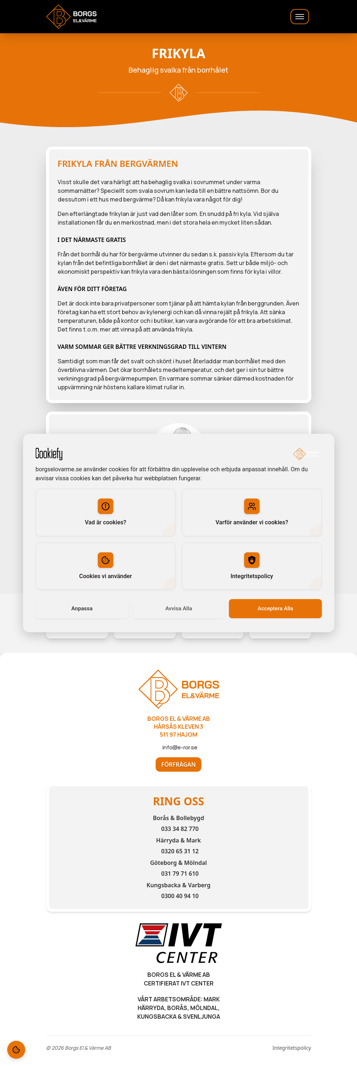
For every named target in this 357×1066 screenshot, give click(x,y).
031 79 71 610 (179, 874)
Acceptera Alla (275, 608)
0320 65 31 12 (179, 851)
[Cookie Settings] (16, 1050)
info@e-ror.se (179, 747)
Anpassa (82, 608)
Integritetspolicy (291, 1047)
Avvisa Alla (178, 608)
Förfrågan (178, 764)
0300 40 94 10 (179, 896)
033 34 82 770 (179, 829)
